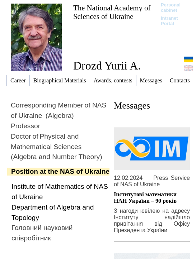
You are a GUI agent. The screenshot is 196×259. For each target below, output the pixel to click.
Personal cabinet (171, 7)
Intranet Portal (169, 20)
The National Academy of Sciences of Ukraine (111, 12)
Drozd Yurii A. (107, 65)
